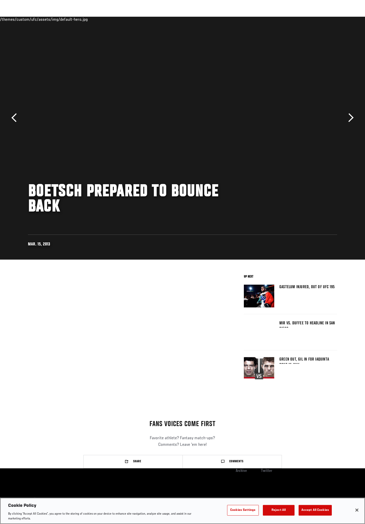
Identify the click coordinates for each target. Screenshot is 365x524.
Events (22, 19)
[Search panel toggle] (340, 19)
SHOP (326, 19)
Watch (284, 19)
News (86, 19)
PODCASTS (306, 19)
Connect (264, 19)
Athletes (66, 19)
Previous (15, 117)
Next (349, 117)
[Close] (356, 510)
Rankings (43, 19)
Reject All (278, 510)
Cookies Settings (243, 510)
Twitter (266, 471)
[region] (182, 511)
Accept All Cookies (315, 510)
